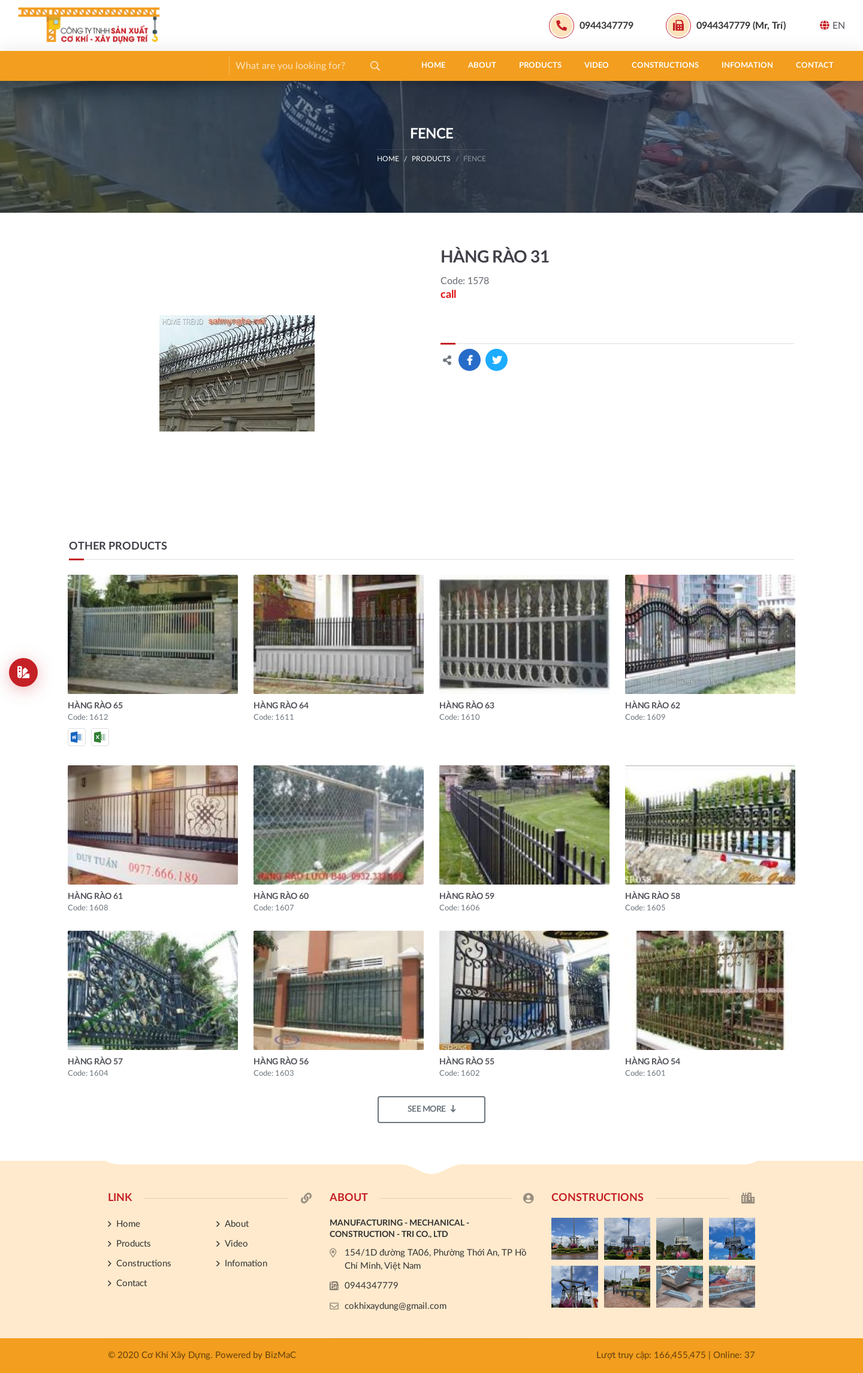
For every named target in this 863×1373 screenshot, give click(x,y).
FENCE (474, 158)
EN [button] (832, 25)
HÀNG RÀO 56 (281, 1062)
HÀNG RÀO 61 (95, 896)
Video (204, 66)
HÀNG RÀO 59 (466, 896)
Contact (423, 66)
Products (148, 66)
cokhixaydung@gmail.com (395, 1306)
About (90, 66)
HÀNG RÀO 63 (466, 706)
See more (432, 1109)
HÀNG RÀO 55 (466, 1062)
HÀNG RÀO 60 (281, 896)
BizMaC (280, 1355)
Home (41, 66)
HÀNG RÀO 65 (95, 706)
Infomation (355, 66)
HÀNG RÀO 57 (95, 1062)
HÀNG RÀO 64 (281, 706)
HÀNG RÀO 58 (652, 896)
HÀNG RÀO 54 (652, 1062)
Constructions (273, 66)
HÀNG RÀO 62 (652, 706)
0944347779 (372, 1285)
